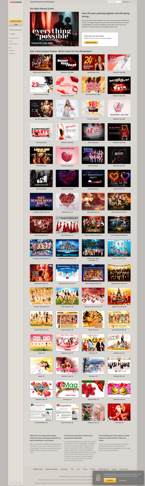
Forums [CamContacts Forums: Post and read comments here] (11, 41)
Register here (91, 42)
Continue (110, 480)
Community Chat (13, 38)
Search (13, 34)
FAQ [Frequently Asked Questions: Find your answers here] (10, 47)
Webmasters (64, 469)
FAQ (72, 469)
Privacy (85, 469)
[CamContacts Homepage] (15, 10)
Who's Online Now (16, 30)
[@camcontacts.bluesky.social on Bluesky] (14, 482)
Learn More (122, 480)
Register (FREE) (16, 21)
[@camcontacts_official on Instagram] (20, 482)
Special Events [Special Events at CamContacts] (13, 44)
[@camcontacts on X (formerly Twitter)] (11, 482)
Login (16, 24)
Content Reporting (103, 469)
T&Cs (78, 469)
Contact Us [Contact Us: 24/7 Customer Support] (12, 53)
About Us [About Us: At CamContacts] (11, 50)
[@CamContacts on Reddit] (17, 482)
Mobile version (124, 469)
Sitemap (114, 469)
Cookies (92, 469)
